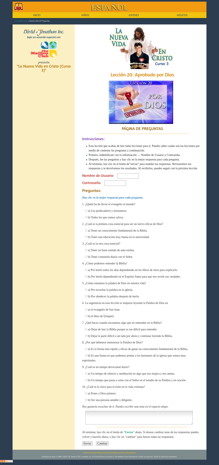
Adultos (115, 453)
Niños (98, 453)
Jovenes (106, 453)
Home (16, 21)
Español (24, 21)
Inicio (92, 453)
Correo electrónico (127, 453)
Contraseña (91, 182)
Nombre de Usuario (97, 175)
